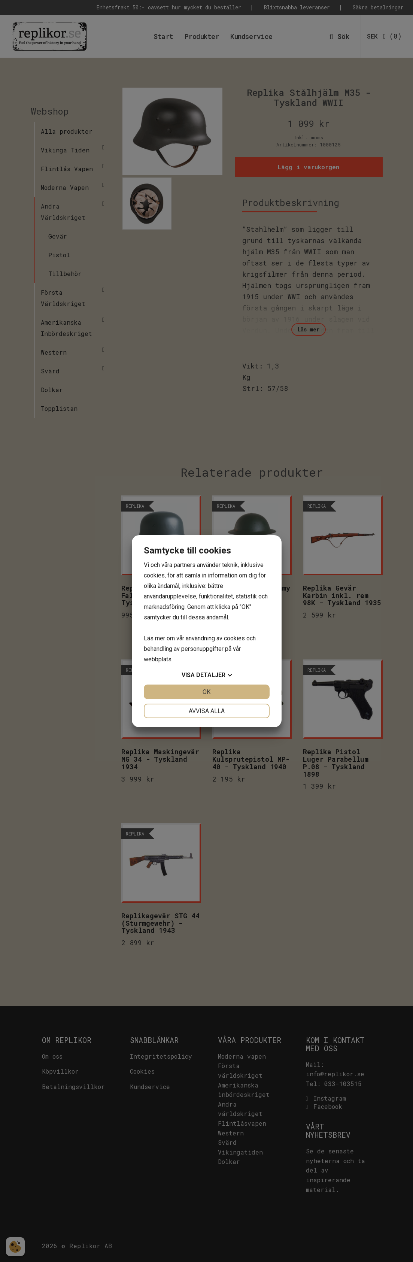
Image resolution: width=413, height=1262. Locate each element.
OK (206, 691)
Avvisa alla (207, 711)
